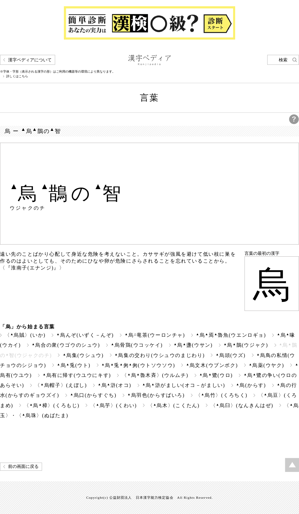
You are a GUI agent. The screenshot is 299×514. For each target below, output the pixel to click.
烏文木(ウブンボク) (212, 365)
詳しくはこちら (17, 76)
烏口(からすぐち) (93, 395)
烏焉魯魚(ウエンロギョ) (231, 335)
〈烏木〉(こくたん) (173, 405)
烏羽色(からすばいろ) (156, 395)
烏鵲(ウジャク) (246, 345)
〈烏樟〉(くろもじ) (51, 405)
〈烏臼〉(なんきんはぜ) (242, 405)
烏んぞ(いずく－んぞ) (85, 335)
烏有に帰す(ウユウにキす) (77, 375)
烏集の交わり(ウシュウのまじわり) (160, 355)
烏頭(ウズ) (230, 355)
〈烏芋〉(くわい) (113, 405)
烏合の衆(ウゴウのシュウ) (66, 345)
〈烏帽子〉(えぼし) (61, 385)
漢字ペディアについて (30, 60)
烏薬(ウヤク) (266, 365)
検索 (283, 60)
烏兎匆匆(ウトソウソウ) (138, 365)
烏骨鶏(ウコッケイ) (137, 345)
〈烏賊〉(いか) (25, 335)
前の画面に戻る (23, 466)
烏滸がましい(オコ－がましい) (183, 385)
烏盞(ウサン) (193, 345)
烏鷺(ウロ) (216, 375)
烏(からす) (251, 385)
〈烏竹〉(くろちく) (221, 395)
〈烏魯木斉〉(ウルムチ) (155, 375)
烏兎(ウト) (74, 365)
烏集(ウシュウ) (83, 355)
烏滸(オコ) (114, 385)
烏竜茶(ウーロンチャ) (155, 335)
